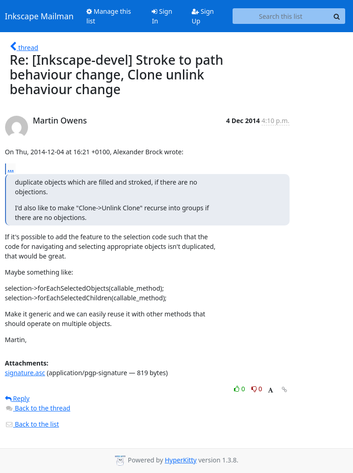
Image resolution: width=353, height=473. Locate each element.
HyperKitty (180, 460)
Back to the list (32, 424)
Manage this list (108, 16)
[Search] (337, 16)
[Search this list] (281, 16)
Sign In (162, 16)
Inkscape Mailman (39, 16)
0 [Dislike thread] (256, 388)
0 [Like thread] (240, 388)
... (11, 168)
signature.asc (25, 372)
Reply (17, 398)
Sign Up (203, 16)
